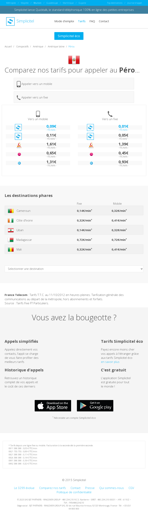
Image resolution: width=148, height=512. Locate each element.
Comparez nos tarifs (52, 488)
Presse (90, 488)
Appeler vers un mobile (34, 84)
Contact (104, 21)
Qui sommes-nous (111, 488)
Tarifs (82, 21)
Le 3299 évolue (24, 488)
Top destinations (114, 2)
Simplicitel (20, 21)
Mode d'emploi (64, 21)
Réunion (37, 2)
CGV (131, 488)
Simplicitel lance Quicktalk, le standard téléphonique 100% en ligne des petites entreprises (74, 10)
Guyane (82, 2)
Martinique (68, 2)
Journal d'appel (134, 2)
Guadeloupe (52, 2)
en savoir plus (110, 362)
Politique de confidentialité (74, 492)
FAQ (92, 21)
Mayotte (25, 2)
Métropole (11, 2)
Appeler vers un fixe (32, 98)
